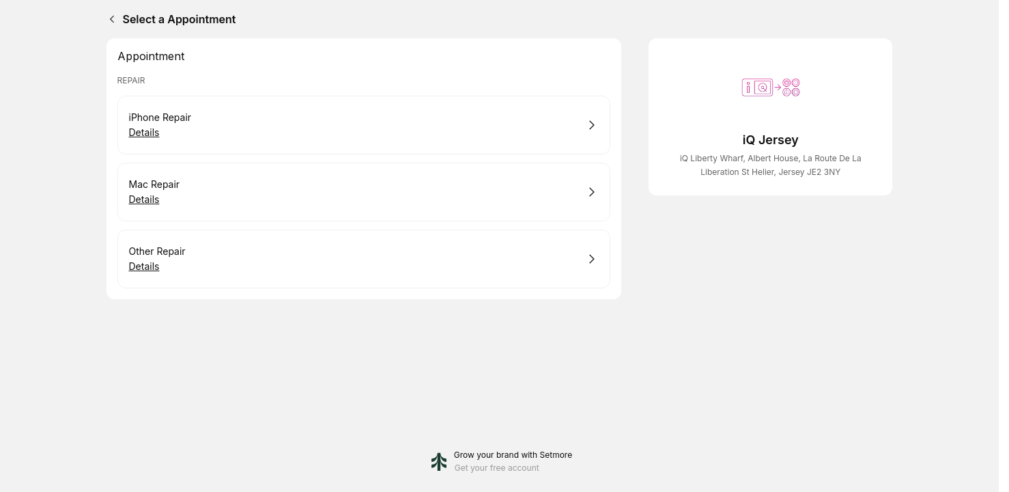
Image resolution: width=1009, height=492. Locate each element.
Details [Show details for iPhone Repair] (144, 132)
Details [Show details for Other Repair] (144, 266)
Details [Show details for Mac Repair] (144, 199)
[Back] (109, 19)
